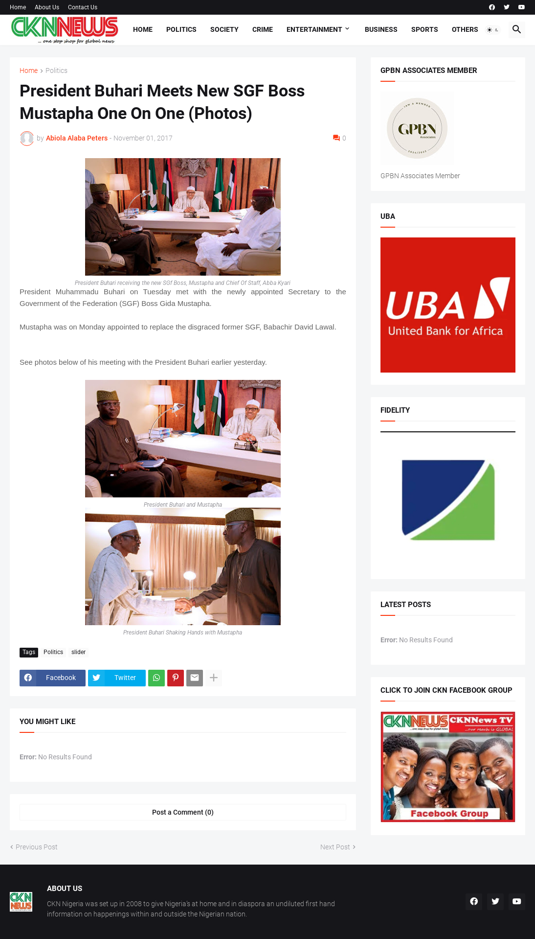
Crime (262, 29)
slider (78, 652)
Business (381, 29)
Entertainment (314, 29)
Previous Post (37, 847)
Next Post (335, 847)
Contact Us (82, 7)
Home (18, 7)
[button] (493, 30)
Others (465, 29)
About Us (47, 7)
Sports (424, 29)
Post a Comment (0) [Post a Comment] (183, 812)
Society (224, 29)
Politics (181, 29)
